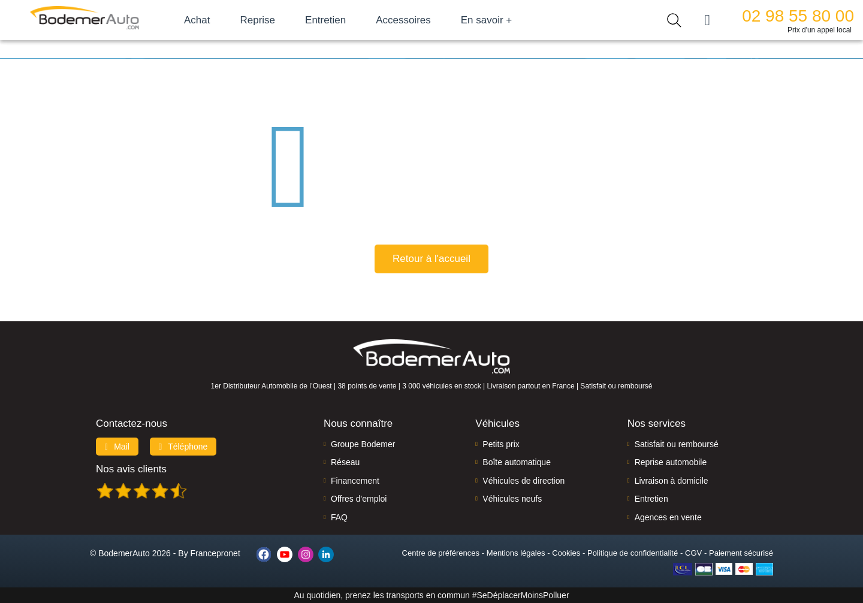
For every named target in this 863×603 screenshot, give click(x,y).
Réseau (345, 462)
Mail (117, 446)
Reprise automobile (671, 462)
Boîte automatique (516, 462)
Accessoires (403, 20)
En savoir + (486, 20)
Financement (355, 481)
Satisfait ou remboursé (677, 444)
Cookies (566, 552)
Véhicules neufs (512, 498)
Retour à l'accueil (431, 258)
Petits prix (500, 444)
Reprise (257, 20)
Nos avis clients (131, 469)
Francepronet (215, 553)
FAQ (339, 517)
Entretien (325, 20)
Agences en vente (668, 517)
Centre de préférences (440, 552)
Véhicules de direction (523, 481)
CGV (693, 552)
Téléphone (183, 446)
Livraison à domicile (671, 481)
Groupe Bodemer (363, 444)
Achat (197, 20)
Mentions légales (516, 552)
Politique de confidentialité (632, 552)
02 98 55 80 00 (798, 16)
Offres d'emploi (359, 498)
